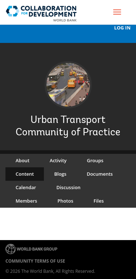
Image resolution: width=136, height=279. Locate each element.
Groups (95, 160)
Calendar (26, 187)
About (22, 160)
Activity (58, 160)
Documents (100, 174)
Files (99, 201)
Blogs (60, 174)
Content (25, 174)
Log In (122, 28)
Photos (65, 201)
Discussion (68, 187)
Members (26, 201)
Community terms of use (35, 261)
